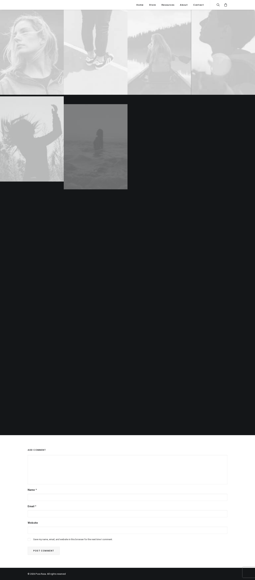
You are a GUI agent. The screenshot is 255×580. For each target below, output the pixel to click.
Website (33, 522)
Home (139, 4)
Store (152, 4)
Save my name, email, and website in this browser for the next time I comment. (73, 539)
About (184, 4)
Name (32, 489)
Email (32, 506)
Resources (168, 4)
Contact (198, 4)
